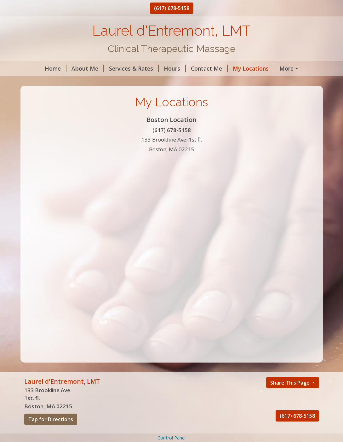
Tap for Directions (50, 432)
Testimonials (46, 82)
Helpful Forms (286, 68)
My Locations (238, 68)
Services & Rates (118, 68)
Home (40, 68)
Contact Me (193, 68)
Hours (159, 68)
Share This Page (290, 396)
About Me (72, 68)
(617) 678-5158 (171, 8)
